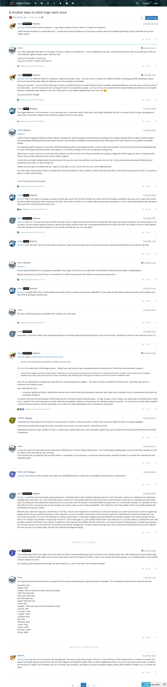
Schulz (19, 48)
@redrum (27, 130)
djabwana (20, 656)
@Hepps (33, 109)
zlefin (19, 551)
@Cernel (36, 24)
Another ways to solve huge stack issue (47, 357)
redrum (20, 109)
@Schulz (36, 75)
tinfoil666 (20, 418)
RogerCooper (22, 472)
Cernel (19, 218)
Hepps (19, 24)
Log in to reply (151, 18)
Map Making (18, 17)
